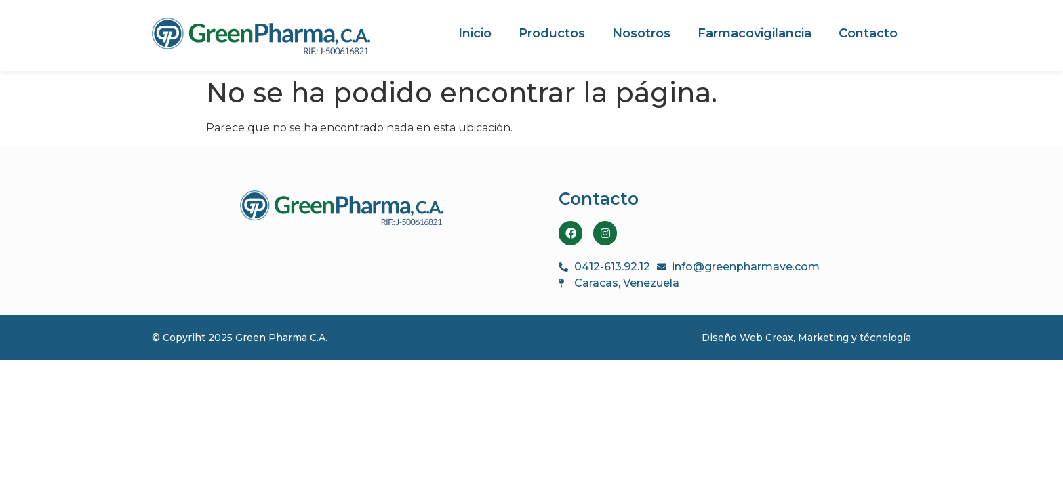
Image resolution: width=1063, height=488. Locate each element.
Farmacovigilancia (754, 33)
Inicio (475, 33)
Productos (552, 33)
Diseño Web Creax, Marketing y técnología (806, 337)
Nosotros (641, 33)
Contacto (868, 33)
